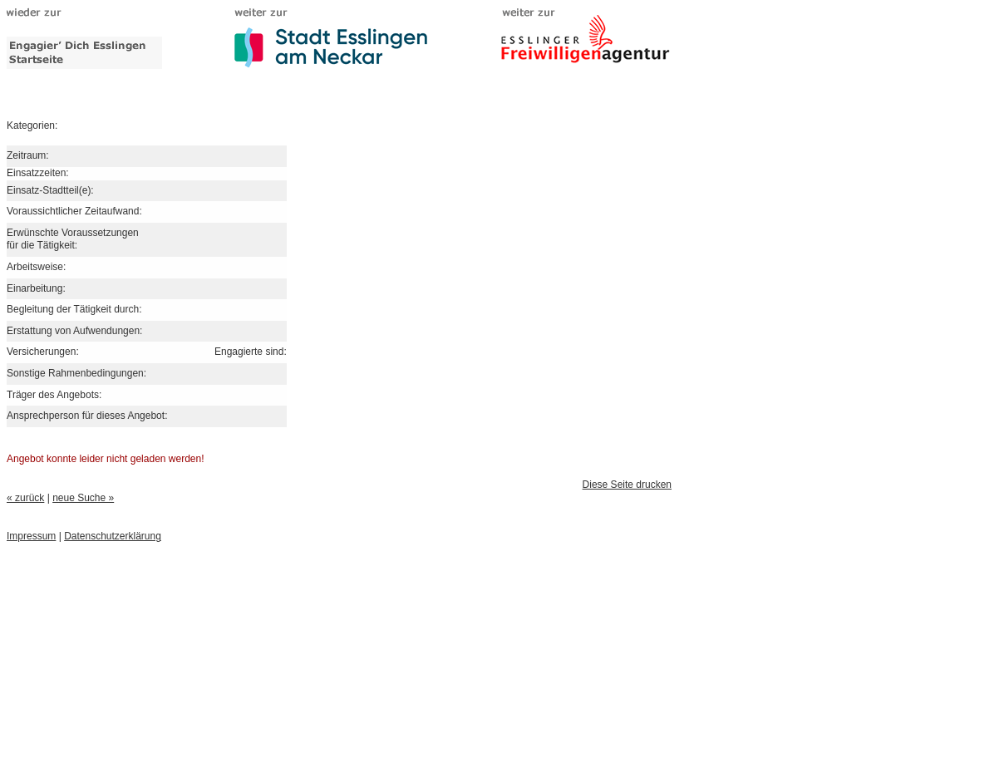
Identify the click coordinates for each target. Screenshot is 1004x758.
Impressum (31, 536)
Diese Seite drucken (627, 484)
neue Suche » (83, 498)
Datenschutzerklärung (112, 536)
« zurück (25, 498)
